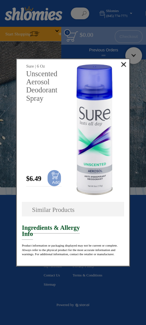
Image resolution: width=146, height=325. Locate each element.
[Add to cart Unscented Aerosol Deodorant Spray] (54, 178)
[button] (94, 129)
